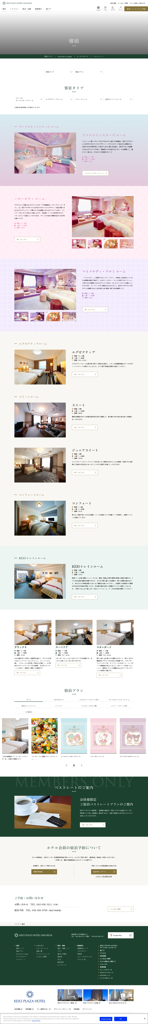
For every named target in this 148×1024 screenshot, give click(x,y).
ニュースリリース (106, 970)
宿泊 (4, 9)
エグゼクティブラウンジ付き (89, 700)
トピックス (104, 964)
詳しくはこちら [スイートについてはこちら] (79, 427)
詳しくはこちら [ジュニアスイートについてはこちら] (79, 472)
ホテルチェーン (105, 975)
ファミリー (59, 706)
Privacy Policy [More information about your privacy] (36, 1021)
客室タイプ (50, 72)
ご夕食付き (28, 712)
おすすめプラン (59, 700)
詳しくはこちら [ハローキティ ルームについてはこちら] (22, 239)
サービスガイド (82, 56)
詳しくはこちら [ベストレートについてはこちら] (87, 825)
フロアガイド (81, 951)
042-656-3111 (44, 904)
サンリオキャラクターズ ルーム (24, 99)
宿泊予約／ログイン (99, 872)
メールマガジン (105, 978)
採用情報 (28, 1009)
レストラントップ (42, 948)
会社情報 (17, 1009)
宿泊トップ (20, 948)
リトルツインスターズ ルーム (94, 173)
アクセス (103, 953)
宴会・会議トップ (63, 948)
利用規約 (77, 1009)
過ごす (48, 9)
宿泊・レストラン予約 (136, 8)
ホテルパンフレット (106, 972)
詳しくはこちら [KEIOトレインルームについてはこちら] (79, 597)
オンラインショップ (43, 954)
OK (120, 1019)
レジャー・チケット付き (119, 706)
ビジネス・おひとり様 (89, 706)
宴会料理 (60, 962)
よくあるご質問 (123, 3)
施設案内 (38, 9)
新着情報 (103, 967)
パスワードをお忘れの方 (104, 876)
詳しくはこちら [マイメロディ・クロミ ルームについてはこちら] (90, 309)
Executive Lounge (65, 56)
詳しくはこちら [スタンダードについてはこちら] (103, 675)
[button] (98, 8)
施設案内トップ (82, 948)
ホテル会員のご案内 (137, 3)
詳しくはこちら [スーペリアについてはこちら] (62, 665)
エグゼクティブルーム (54, 99)
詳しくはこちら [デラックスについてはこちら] (21, 673)
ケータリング (62, 965)
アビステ (80, 959)
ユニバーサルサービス (84, 957)
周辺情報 (113, 3)
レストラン (14, 9)
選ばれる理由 (62, 954)
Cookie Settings (106, 1019)
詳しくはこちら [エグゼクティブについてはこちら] (79, 374)
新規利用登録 (38, 872)
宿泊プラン (49, 56)
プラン (60, 951)
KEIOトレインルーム (113, 99)
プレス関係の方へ (43, 1009)
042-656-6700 (39, 910)
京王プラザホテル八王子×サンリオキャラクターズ (109, 947)
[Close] (144, 1018)
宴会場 (60, 957)
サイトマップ (87, 1009)
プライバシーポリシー (61, 1009)
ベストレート (98, 56)
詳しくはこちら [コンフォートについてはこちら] (79, 525)
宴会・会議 (27, 9)
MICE (59, 959)
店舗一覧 (39, 951)
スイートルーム (81, 99)
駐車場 (79, 954)
